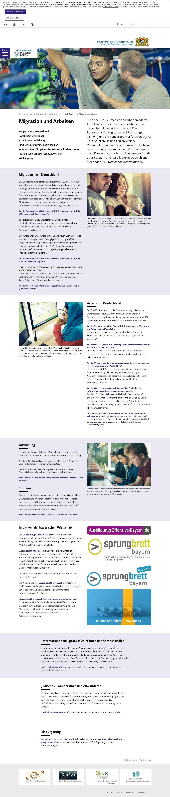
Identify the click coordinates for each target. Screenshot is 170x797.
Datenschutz (143, 793)
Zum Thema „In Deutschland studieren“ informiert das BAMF (47, 515)
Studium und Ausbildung (32, 140)
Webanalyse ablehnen (14, 18)
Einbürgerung (27, 158)
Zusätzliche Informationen (53, 712)
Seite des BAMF (55, 667)
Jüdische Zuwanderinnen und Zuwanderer (41, 154)
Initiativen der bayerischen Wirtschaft (39, 145)
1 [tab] (85, 106)
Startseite (41, 114)
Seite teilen (145, 760)
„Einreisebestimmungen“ (32, 262)
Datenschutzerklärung (111, 7)
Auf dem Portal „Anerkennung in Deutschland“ (108, 388)
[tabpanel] (85, 79)
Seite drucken (130, 760)
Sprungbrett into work (51, 583)
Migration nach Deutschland (34, 131)
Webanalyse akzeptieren (15, 12)
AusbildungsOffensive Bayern (38, 535)
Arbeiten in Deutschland (32, 136)
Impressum (130, 793)
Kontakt (110, 793)
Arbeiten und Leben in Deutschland (123, 394)
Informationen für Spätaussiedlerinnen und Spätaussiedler (49, 149)
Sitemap (119, 793)
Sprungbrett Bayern (30, 551)
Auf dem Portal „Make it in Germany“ (104, 345)
